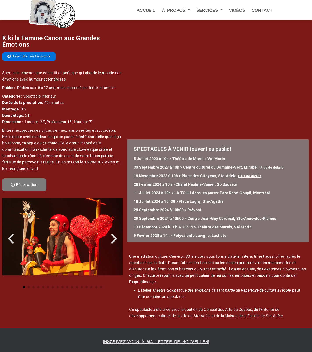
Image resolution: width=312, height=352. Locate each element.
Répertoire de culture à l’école (266, 290)
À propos (176, 10)
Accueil (145, 10)
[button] (29, 56)
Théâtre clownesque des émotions (181, 290)
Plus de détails (272, 168)
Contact (262, 10)
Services (209, 10)
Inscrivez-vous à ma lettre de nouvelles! (156, 341)
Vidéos (237, 10)
